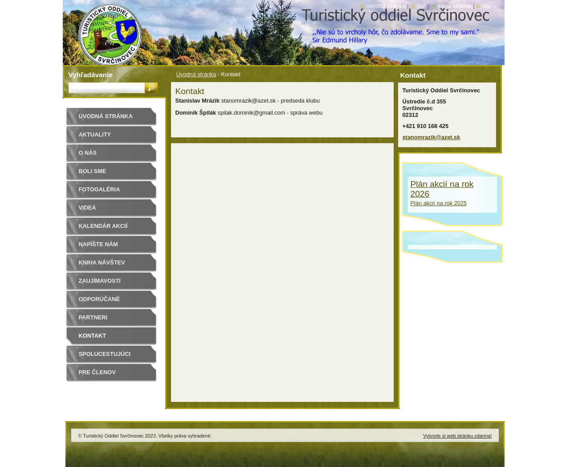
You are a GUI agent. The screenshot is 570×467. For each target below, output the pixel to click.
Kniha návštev (102, 262)
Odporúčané (99, 299)
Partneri (93, 317)
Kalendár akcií (103, 226)
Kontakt (92, 335)
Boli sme (92, 171)
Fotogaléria (99, 189)
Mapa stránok (454, 6)
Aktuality (95, 134)
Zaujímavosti (100, 280)
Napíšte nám (98, 244)
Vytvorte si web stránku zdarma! (457, 435)
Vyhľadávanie (91, 75)
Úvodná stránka (196, 74)
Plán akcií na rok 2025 (439, 203)
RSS (486, 6)
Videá (87, 207)
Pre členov (97, 372)
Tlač (421, 6)
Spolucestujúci (105, 354)
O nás (88, 152)
